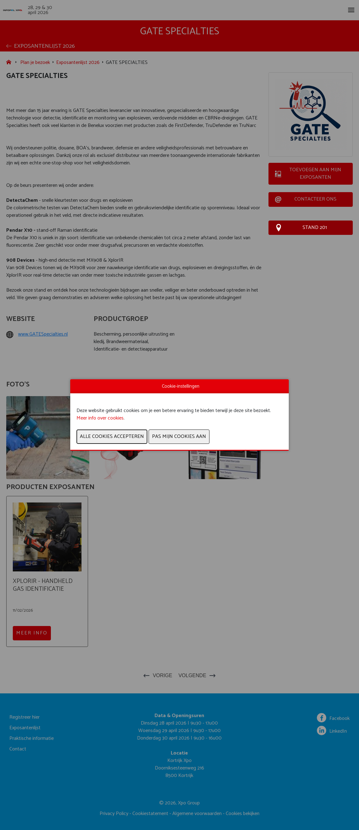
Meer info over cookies (100, 418)
